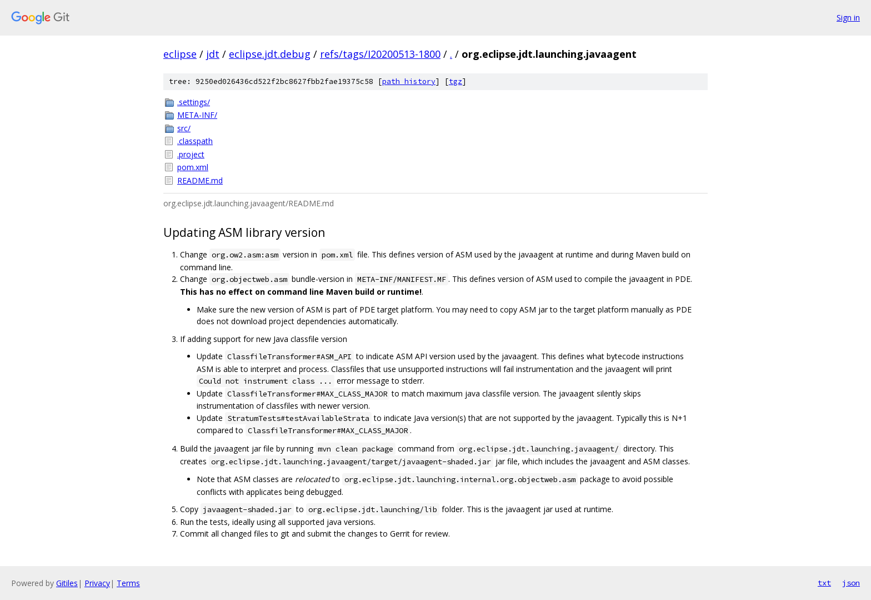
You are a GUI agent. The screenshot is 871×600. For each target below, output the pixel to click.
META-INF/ (197, 115)
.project (190, 154)
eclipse (180, 54)
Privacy (97, 583)
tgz (455, 81)
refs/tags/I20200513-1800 (380, 54)
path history (409, 81)
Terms (128, 583)
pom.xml (192, 167)
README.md (200, 180)
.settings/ (193, 102)
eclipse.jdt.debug (270, 54)
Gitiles (67, 583)
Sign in (848, 17)
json (851, 583)
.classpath (195, 141)
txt (824, 583)
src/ (184, 128)
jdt (212, 54)
